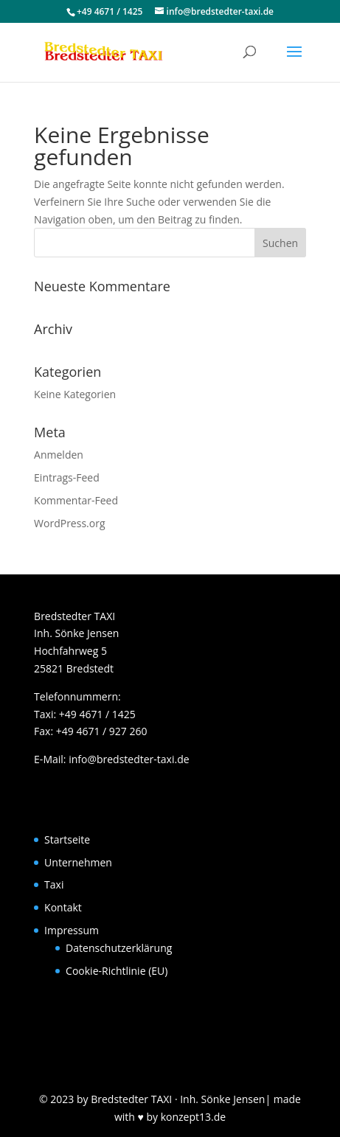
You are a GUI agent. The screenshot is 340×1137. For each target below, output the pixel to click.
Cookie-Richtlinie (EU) (116, 971)
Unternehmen (78, 862)
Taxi (53, 884)
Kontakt (63, 907)
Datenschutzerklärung (119, 948)
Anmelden (58, 455)
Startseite (67, 839)
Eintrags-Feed (67, 477)
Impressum (71, 930)
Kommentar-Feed (76, 500)
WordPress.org (69, 523)
